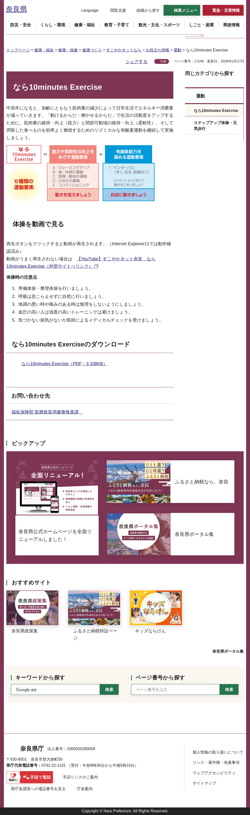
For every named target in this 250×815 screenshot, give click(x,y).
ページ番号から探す (160, 678)
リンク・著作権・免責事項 (216, 762)
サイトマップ (204, 783)
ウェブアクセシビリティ (214, 773)
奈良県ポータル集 (228, 651)
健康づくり (92, 50)
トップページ (18, 50)
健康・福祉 (44, 50)
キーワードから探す (40, 678)
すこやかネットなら (123, 50)
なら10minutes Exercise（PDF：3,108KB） (64, 363)
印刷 (163, 61)
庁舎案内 (85, 789)
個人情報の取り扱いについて (218, 752)
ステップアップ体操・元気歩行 (215, 126)
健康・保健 (68, 50)
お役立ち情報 (157, 50)
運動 (177, 50)
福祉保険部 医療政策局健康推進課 (47, 412)
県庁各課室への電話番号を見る (38, 789)
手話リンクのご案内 (80, 777)
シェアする (136, 61)
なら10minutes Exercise (216, 110)
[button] (86, 10)
